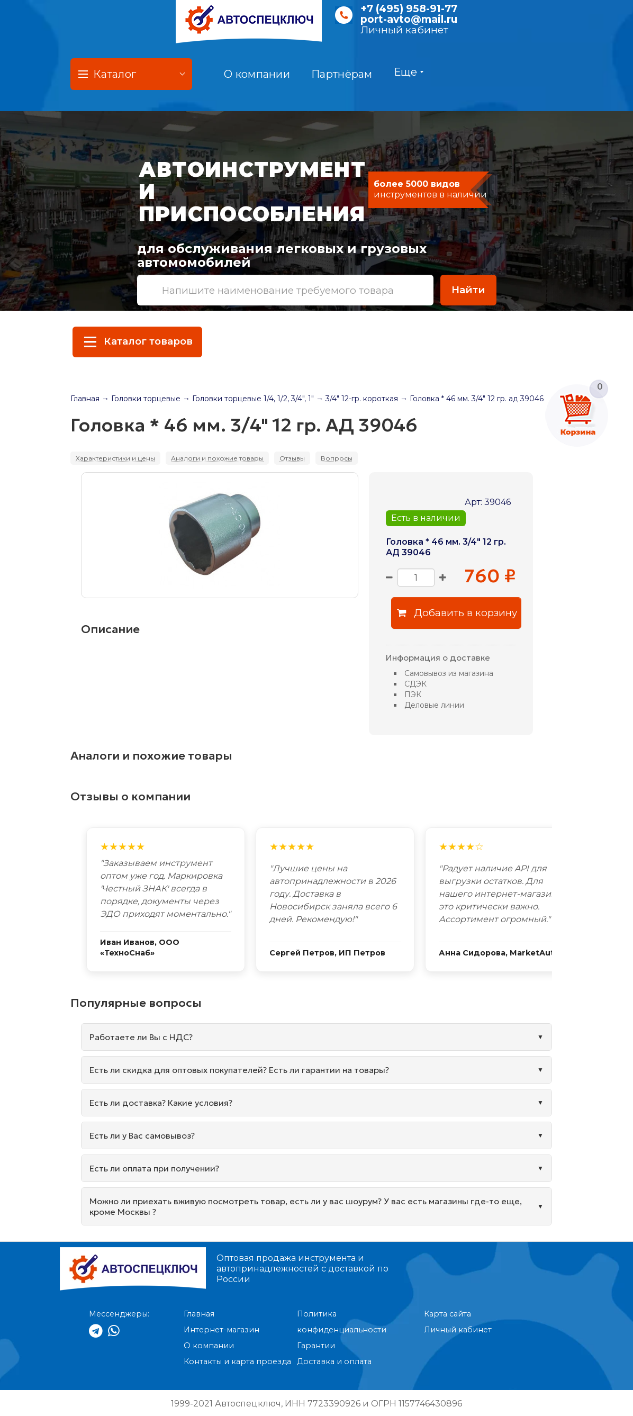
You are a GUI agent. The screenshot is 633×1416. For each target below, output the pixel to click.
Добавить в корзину (457, 613)
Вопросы (336, 458)
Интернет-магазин (221, 1329)
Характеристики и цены (115, 458)
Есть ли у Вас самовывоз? (142, 1135)
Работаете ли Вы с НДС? (141, 1037)
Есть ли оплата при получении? (154, 1168)
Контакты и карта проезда (237, 1361)
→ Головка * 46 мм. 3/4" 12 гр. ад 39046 (472, 398)
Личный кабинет (404, 30)
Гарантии (316, 1345)
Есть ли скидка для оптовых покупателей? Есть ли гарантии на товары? (239, 1070)
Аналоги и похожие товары (217, 458)
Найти (468, 290)
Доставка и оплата (334, 1361)
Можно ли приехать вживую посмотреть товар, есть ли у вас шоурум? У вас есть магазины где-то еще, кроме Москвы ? (305, 1206)
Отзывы (292, 458)
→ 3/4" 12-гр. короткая (357, 398)
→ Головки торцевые (141, 398)
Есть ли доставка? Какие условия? (160, 1102)
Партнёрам (342, 74)
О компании (257, 74)
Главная (85, 398)
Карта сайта (447, 1314)
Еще (408, 72)
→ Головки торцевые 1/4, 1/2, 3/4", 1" (248, 398)
